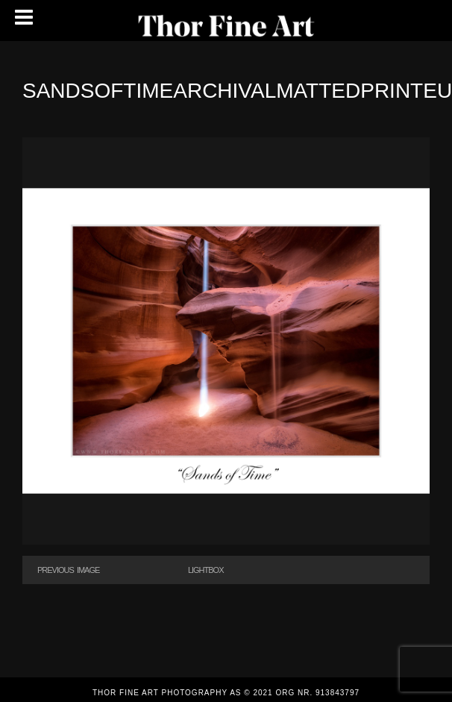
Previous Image (68, 569)
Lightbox (206, 569)
